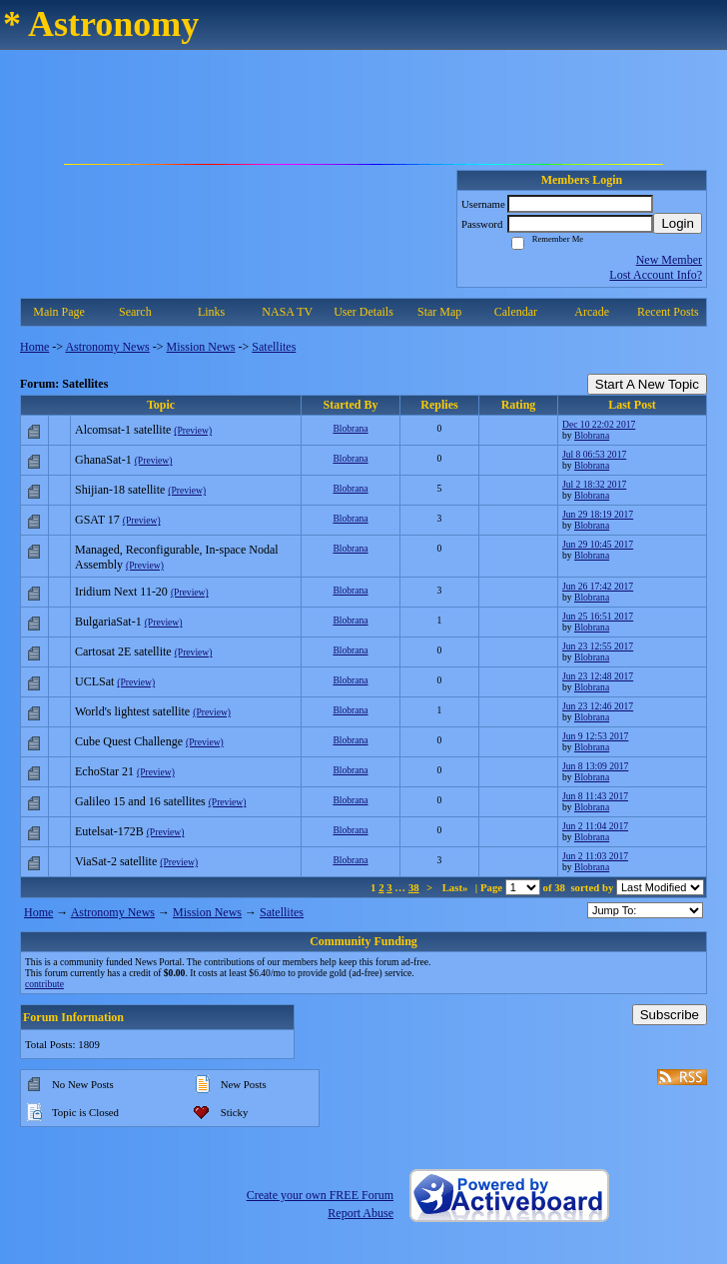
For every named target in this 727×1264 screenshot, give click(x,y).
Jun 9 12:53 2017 (595, 735)
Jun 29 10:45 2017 (597, 544)
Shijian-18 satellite (120, 490)
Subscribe (669, 1014)
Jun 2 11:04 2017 (595, 825)
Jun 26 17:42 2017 (597, 586)
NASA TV (287, 312)
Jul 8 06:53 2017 (594, 454)
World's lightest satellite (132, 711)
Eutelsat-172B (109, 831)
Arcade (591, 312)
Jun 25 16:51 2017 (597, 616)
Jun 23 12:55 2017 (597, 645)
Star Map (439, 312)
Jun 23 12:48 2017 (597, 675)
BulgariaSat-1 (108, 622)
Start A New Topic (647, 384)
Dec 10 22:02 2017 (598, 424)
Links (211, 312)
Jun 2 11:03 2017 (595, 855)
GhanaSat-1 (103, 460)
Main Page (59, 312)
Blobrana (350, 428)
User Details (363, 312)
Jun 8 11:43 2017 (595, 795)
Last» (456, 887)
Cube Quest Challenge (129, 741)
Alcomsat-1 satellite (123, 430)
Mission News (201, 347)
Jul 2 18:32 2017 (594, 484)
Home (34, 347)
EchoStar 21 (104, 771)
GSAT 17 (97, 520)
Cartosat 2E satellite (123, 651)
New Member (669, 260)
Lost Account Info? (655, 275)
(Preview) (193, 430)
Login (677, 223)
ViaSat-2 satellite (116, 861)
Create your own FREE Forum (320, 1195)
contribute (44, 983)
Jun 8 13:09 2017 (595, 765)
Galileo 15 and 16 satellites (140, 801)
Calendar (515, 312)
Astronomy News (107, 347)
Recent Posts (668, 312)
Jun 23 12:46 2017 (597, 705)
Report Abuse (360, 1213)
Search (135, 312)
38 (413, 887)
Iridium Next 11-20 (121, 592)
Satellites (274, 347)
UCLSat (94, 681)
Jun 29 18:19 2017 (597, 514)
